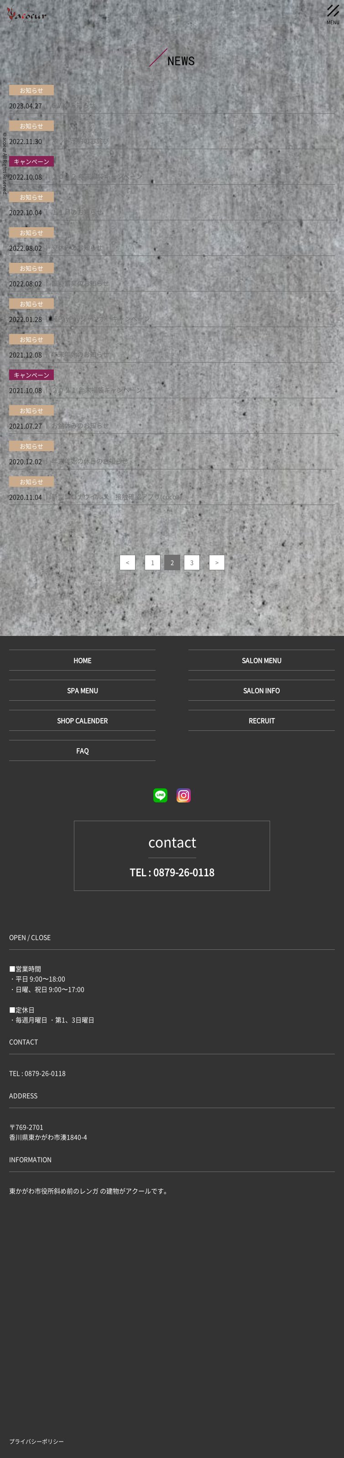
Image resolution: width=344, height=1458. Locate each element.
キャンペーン (31, 161)
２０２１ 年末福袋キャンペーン (97, 389)
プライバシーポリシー (36, 1441)
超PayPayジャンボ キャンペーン (101, 318)
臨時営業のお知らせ (80, 282)
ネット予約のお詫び (80, 140)
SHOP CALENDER (82, 720)
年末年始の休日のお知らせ (90, 460)
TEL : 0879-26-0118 (172, 872)
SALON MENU (261, 660)
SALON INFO (261, 690)
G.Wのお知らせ (73, 104)
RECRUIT (262, 720)
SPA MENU (82, 690)
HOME (82, 660)
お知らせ (31, 90)
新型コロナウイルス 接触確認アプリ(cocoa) (117, 496)
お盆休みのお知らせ (80, 425)
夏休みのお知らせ (77, 247)
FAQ (82, 750)
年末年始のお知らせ (80, 354)
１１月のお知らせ (77, 211)
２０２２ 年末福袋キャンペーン (97, 176)
